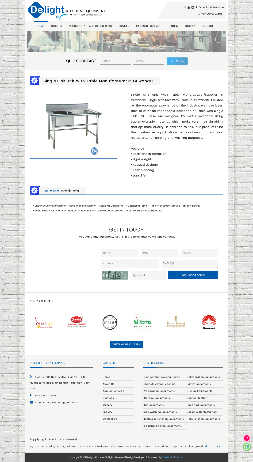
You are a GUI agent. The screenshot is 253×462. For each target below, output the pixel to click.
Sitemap (179, 457)
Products (75, 26)
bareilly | (185, 446)
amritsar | (108, 446)
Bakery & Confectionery (202, 412)
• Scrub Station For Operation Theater (54, 210)
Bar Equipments (153, 405)
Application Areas (100, 26)
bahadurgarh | (173, 446)
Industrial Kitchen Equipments (162, 426)
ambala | (97, 446)
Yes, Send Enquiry (193, 275)
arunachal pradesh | (144, 446)
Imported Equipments (201, 405)
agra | (33, 446)
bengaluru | (197, 446)
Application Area (113, 391)
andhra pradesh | (123, 446)
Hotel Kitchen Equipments (203, 419)
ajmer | (57, 446)
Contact (207, 26)
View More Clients (126, 344)
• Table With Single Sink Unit (164, 205)
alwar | (87, 446)
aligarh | (65, 446)
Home (40, 26)
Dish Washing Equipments (160, 412)
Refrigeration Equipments (203, 377)
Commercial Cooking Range (161, 377)
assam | (159, 446)
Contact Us (110, 419)
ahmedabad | (44, 446)
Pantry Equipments (199, 384)
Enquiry (190, 26)
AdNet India (168, 457)
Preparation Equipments (159, 391)
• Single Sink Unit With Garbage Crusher (100, 210)
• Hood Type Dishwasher (81, 205)
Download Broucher (211, 7)
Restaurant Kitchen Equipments (163, 419)
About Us (56, 26)
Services (124, 26)
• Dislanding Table (136, 205)
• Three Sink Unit (190, 205)
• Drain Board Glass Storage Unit (143, 210)
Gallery (173, 26)
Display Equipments (199, 391)
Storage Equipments (156, 398)
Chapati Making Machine (159, 384)
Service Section (197, 398)
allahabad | (77, 446)
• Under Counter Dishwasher (49, 205)
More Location (214, 446)
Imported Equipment (149, 26)
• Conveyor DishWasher (110, 205)
